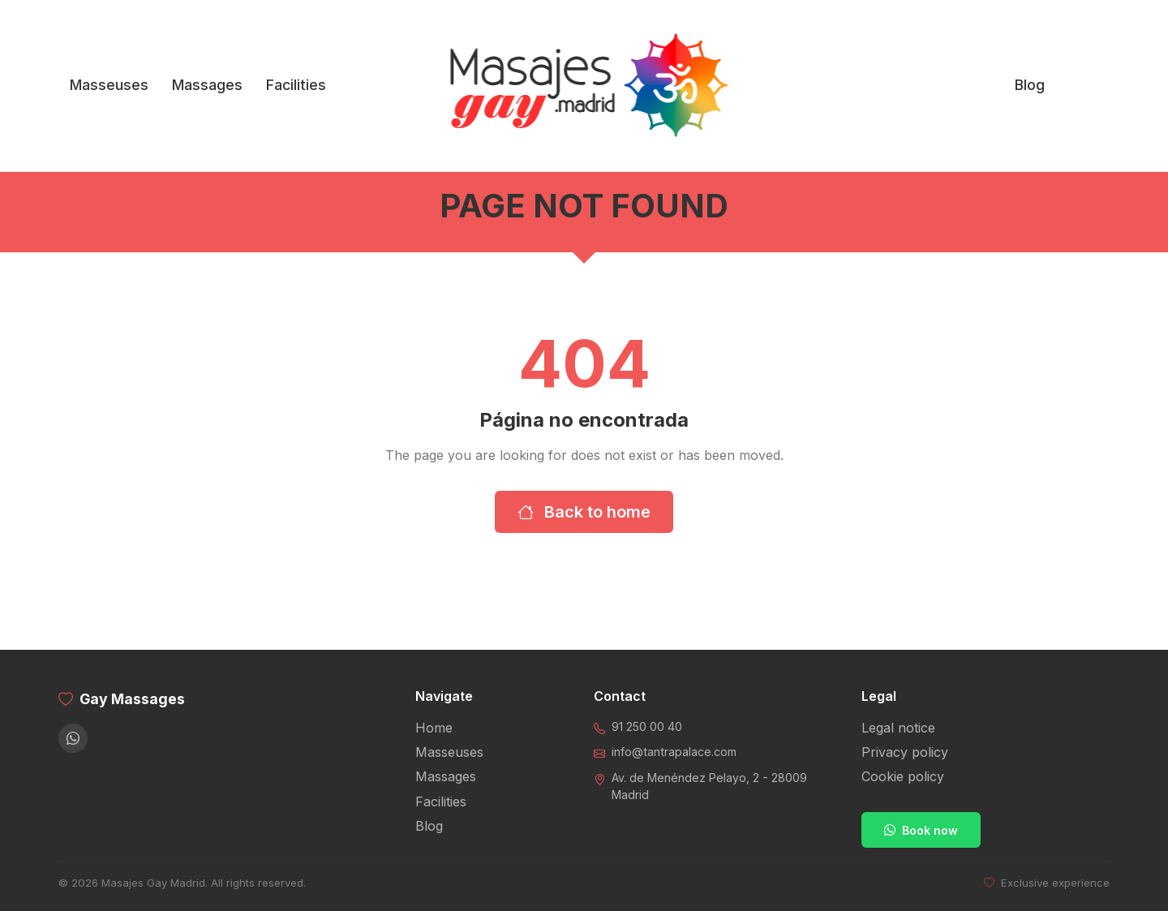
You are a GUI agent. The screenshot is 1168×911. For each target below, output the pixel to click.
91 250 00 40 (647, 726)
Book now (921, 830)
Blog (1030, 84)
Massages (207, 84)
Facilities (296, 84)
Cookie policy (902, 776)
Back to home (584, 512)
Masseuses (109, 84)
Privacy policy (904, 752)
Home (434, 728)
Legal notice (898, 728)
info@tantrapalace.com (674, 751)
